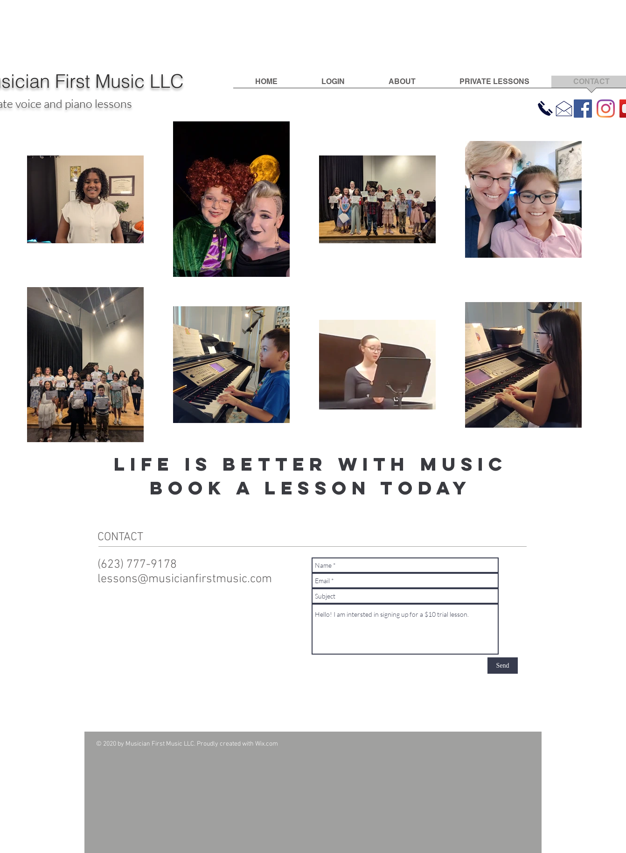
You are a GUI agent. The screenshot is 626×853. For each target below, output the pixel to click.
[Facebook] (583, 108)
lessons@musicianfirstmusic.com (184, 579)
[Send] (502, 665)
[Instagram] (606, 108)
